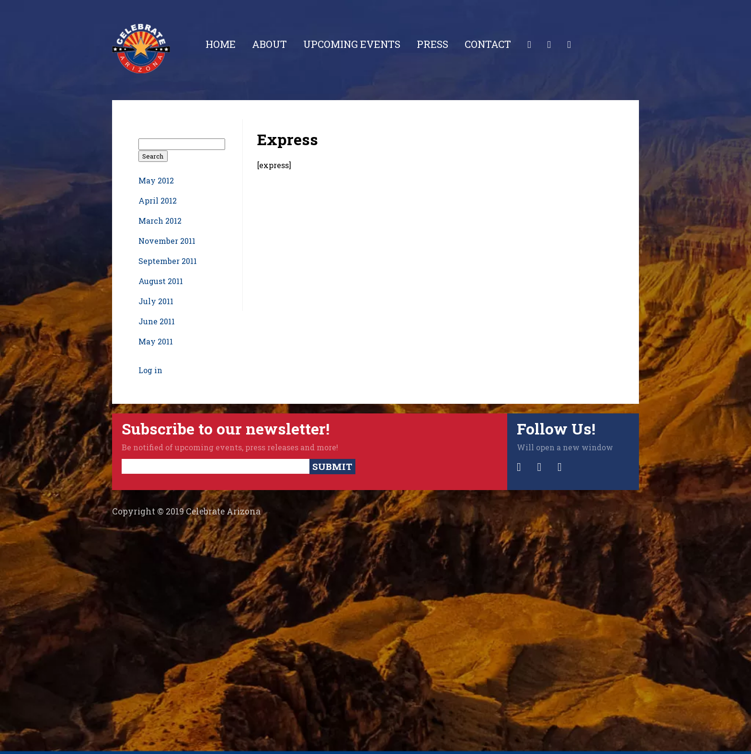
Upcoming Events (351, 44)
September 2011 (167, 261)
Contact (488, 44)
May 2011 (155, 341)
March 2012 (160, 221)
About (269, 44)
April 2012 (157, 200)
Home (220, 44)
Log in (150, 370)
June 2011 (156, 321)
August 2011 (160, 281)
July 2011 (155, 301)
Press (432, 44)
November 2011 (166, 241)
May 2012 (156, 180)
